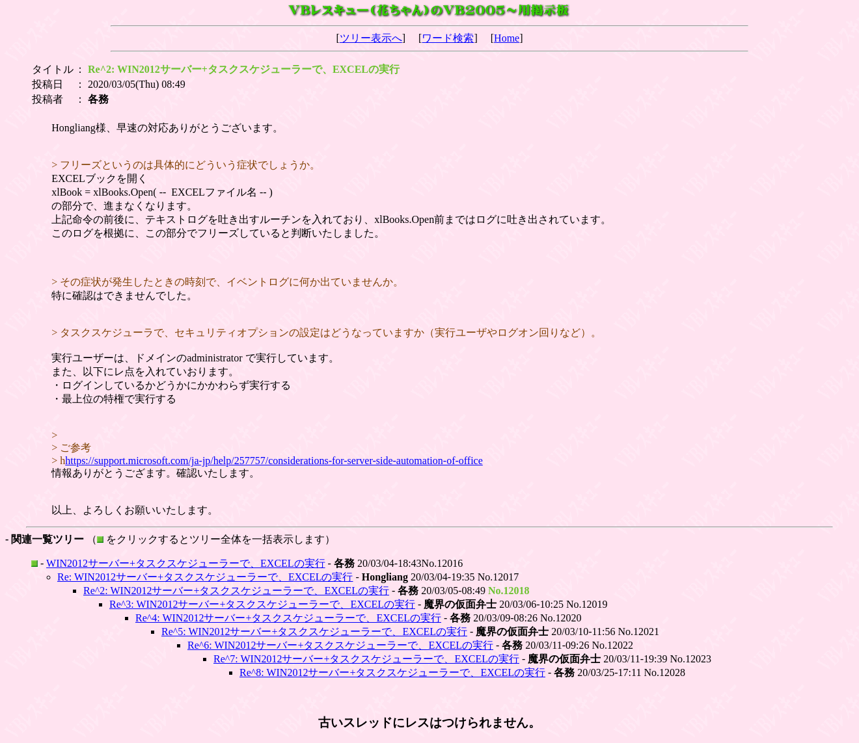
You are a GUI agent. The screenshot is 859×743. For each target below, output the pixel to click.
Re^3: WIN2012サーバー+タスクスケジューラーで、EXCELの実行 (262, 604)
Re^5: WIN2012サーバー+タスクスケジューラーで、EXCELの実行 (314, 631)
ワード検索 (448, 38)
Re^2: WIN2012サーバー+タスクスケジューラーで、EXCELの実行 (236, 590)
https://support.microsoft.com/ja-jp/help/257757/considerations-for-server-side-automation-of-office (274, 460)
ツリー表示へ (371, 38)
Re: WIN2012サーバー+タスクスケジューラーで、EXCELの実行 (205, 576)
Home (506, 38)
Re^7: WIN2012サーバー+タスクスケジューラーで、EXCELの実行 (366, 658)
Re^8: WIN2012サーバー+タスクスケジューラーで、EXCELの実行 (392, 672)
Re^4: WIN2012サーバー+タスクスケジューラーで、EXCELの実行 (288, 617)
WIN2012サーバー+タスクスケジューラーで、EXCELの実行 (185, 563)
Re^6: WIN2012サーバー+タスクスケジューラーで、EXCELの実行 (340, 645)
